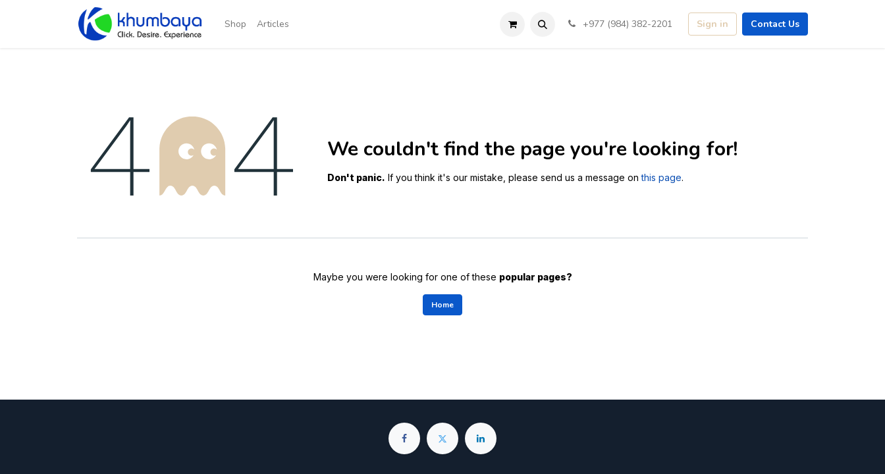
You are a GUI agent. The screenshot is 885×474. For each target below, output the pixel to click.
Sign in (712, 24)
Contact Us (775, 24)
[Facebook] (404, 438)
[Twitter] (442, 438)
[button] (542, 24)
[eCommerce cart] (512, 24)
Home (442, 305)
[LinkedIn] (480, 438)
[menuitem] (235, 24)
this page (661, 177)
